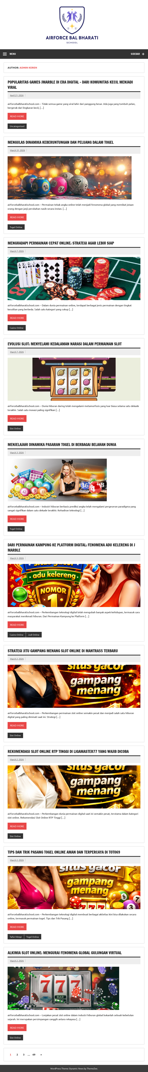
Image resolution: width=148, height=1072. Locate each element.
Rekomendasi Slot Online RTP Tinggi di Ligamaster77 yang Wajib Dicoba (68, 751)
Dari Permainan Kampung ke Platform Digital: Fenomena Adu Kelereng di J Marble (71, 547)
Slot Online (15, 428)
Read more (17, 116)
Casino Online (16, 327)
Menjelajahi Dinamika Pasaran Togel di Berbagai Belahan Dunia (62, 444)
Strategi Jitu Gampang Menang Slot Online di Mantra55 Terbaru (63, 650)
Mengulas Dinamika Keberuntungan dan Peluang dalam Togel (60, 142)
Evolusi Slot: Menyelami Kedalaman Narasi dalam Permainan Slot (64, 344)
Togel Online (16, 227)
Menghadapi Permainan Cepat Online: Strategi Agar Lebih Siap (61, 243)
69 (34, 1054)
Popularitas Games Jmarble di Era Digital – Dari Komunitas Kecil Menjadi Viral (70, 85)
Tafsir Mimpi (16, 936)
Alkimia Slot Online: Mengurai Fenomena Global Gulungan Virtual (64, 952)
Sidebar (135, 54)
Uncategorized (17, 126)
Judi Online (33, 634)
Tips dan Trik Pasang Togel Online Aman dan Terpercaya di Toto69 (64, 852)
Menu (13, 54)
